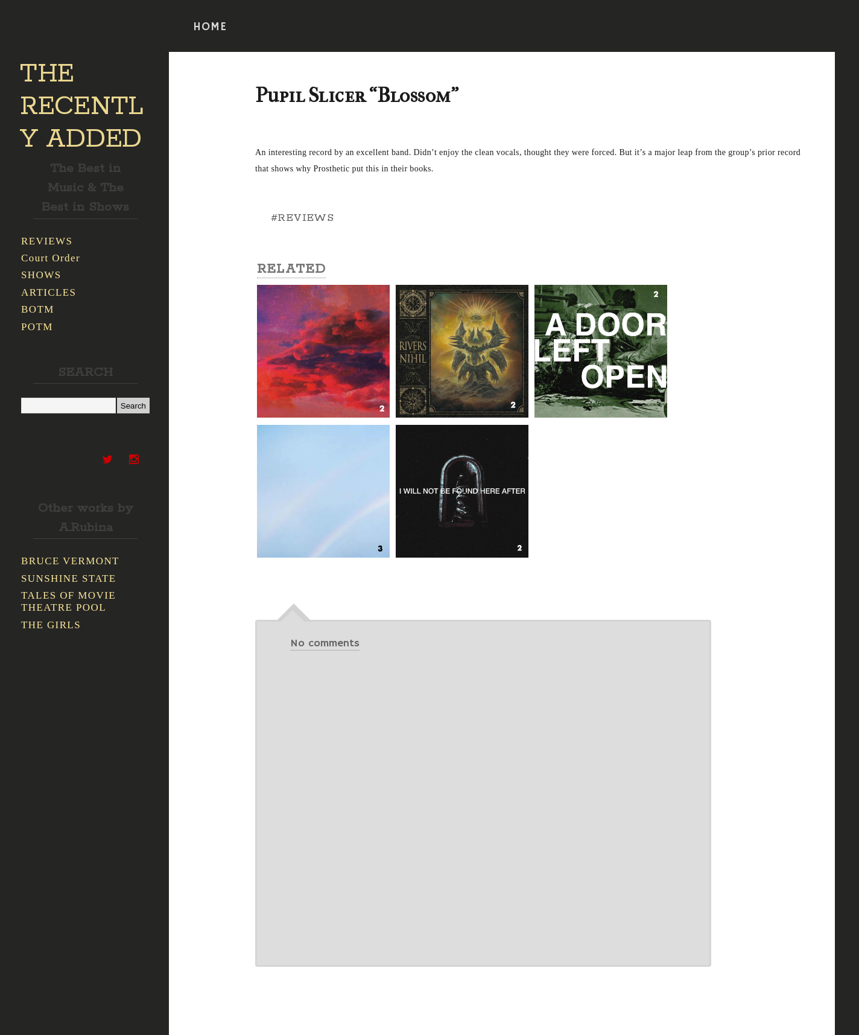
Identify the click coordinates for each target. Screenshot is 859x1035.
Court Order (50, 258)
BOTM (37, 309)
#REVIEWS (302, 218)
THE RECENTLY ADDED (82, 107)
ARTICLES (48, 292)
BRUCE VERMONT (70, 561)
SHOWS (41, 275)
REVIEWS (46, 241)
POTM (37, 327)
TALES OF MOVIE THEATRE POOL (68, 601)
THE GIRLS (51, 625)
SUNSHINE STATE (68, 578)
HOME (210, 27)
